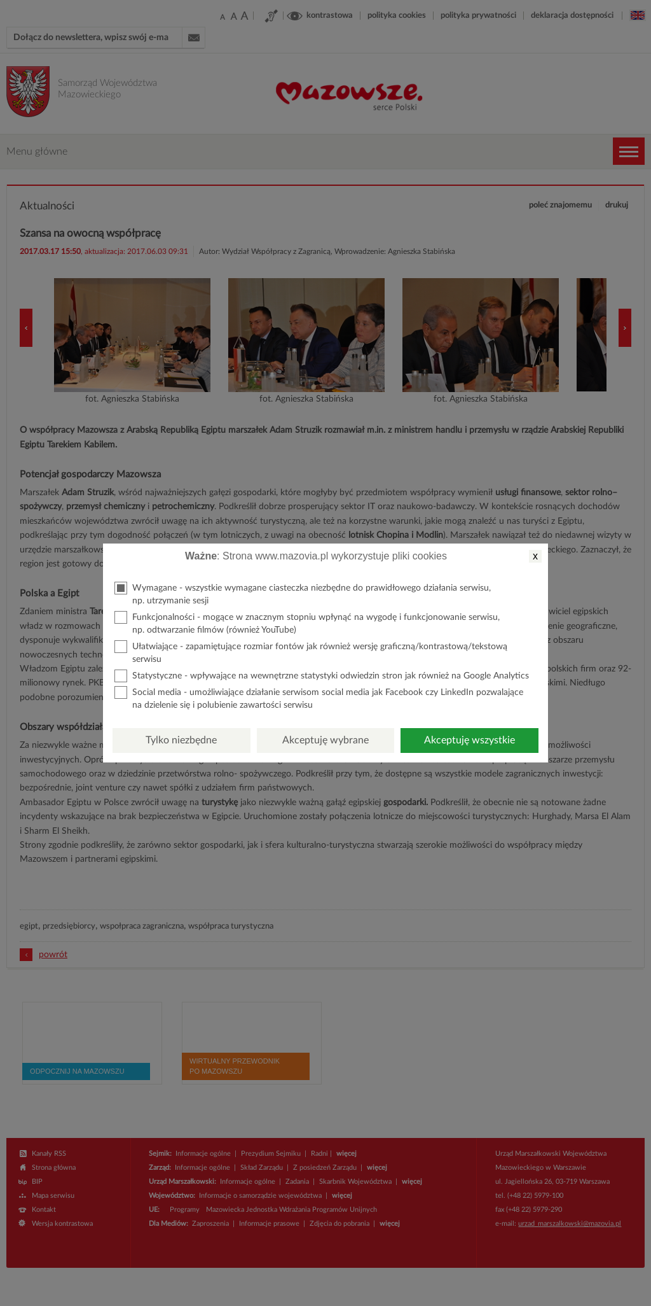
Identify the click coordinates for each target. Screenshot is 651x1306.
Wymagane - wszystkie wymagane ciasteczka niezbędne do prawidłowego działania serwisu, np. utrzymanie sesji (302, 593)
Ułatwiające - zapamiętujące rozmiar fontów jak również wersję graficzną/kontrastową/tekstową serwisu (310, 652)
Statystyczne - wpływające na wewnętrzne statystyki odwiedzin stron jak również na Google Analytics (321, 676)
